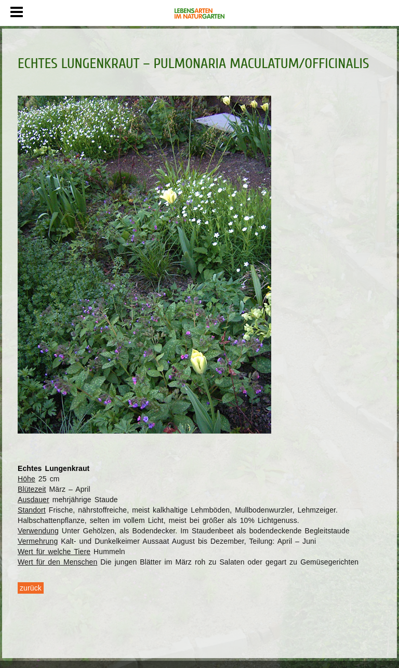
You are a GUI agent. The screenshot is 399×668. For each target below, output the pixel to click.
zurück (31, 588)
